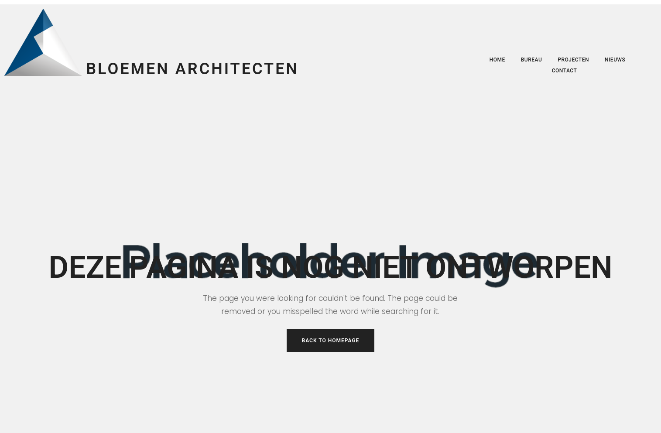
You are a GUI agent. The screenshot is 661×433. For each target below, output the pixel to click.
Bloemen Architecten (192, 69)
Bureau (531, 60)
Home (497, 60)
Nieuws (615, 60)
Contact (564, 71)
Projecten (573, 60)
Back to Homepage (331, 341)
